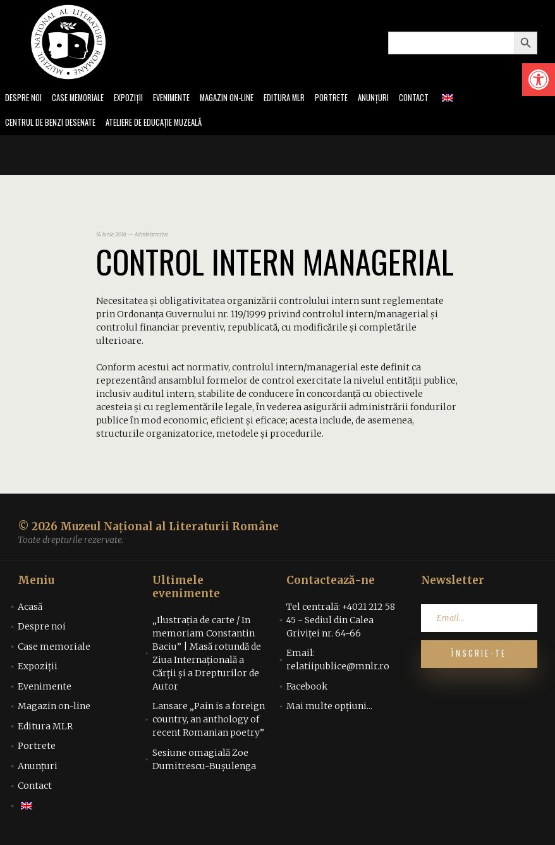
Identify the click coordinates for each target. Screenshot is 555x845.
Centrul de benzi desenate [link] (54, 124)
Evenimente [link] (184, 99)
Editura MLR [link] (306, 99)
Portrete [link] (356, 99)
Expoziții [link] (138, 99)
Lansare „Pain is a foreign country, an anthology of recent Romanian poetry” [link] (208, 722)
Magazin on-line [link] (244, 99)
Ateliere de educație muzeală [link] (168, 124)
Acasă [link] (30, 609)
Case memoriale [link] (83, 99)
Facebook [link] (306, 689)
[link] (538, 79)
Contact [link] (443, 99)
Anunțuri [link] (400, 99)
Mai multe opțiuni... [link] (329, 709)
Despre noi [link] (24, 99)
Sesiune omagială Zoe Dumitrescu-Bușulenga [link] (204, 762)
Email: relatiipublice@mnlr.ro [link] (337, 662)
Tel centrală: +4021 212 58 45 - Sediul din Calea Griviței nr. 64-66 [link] (340, 622)
